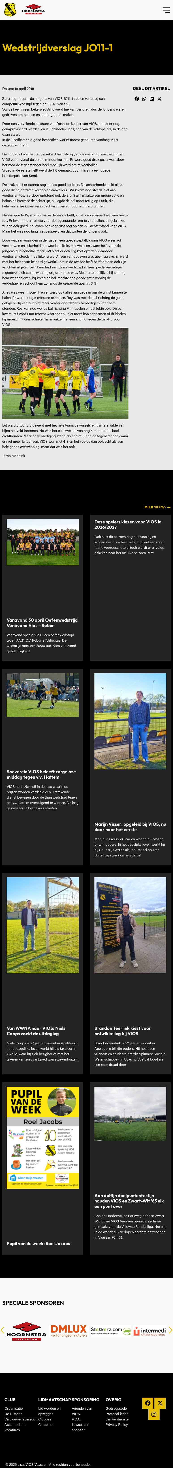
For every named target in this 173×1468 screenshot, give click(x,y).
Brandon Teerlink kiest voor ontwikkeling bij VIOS (122, 1030)
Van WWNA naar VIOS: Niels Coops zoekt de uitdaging (36, 1030)
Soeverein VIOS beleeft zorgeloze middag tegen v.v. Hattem (41, 774)
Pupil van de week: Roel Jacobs (38, 1243)
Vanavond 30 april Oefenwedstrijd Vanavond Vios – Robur (42, 622)
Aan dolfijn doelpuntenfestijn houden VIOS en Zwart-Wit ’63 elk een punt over (129, 1201)
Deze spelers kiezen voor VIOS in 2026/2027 (127, 524)
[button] (137, 99)
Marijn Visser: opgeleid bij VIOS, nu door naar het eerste (130, 826)
